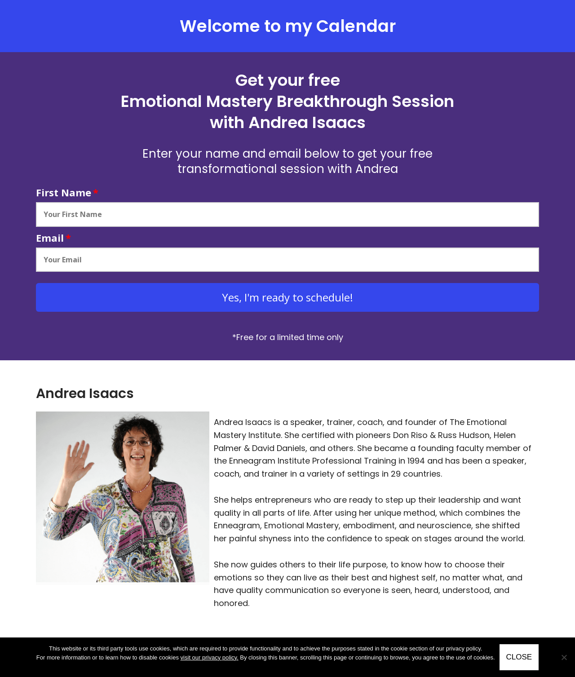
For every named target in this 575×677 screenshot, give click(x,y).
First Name (67, 192)
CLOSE (519, 657)
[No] (563, 657)
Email (53, 237)
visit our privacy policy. (210, 657)
